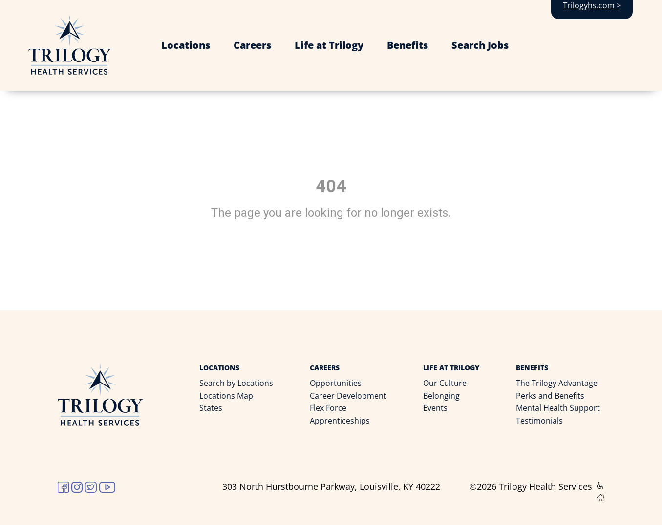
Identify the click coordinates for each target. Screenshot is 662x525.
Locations (185, 45)
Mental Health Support (558, 408)
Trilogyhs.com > (592, 5)
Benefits (407, 45)
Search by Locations (236, 383)
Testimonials (539, 420)
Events (435, 408)
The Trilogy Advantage (557, 383)
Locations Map (226, 395)
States (210, 408)
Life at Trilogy (329, 45)
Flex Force (328, 408)
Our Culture (445, 383)
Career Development (348, 395)
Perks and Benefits (550, 395)
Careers (252, 45)
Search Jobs (480, 45)
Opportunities (336, 383)
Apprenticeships (340, 420)
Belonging (441, 395)
